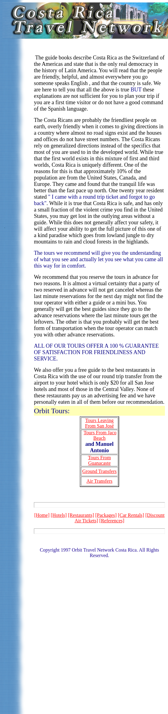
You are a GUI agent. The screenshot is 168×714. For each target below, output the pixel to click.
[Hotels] (59, 515)
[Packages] (106, 515)
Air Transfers (99, 481)
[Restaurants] (81, 515)
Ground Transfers (99, 471)
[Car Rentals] (131, 515)
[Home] (41, 515)
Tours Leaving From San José (99, 423)
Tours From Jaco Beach (100, 435)
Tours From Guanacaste (99, 460)
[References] (111, 520)
